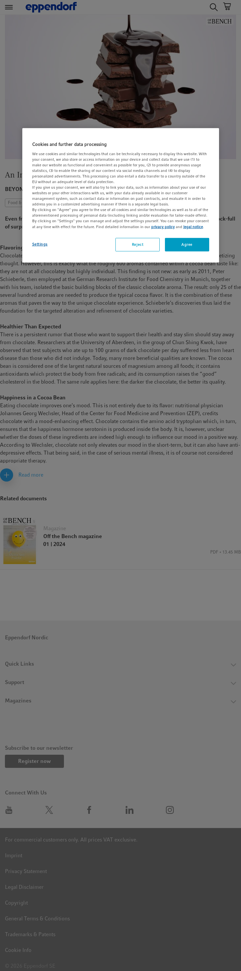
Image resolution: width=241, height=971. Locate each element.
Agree (186, 244)
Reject (137, 244)
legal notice (193, 226)
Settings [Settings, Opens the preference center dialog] (40, 244)
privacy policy (163, 226)
